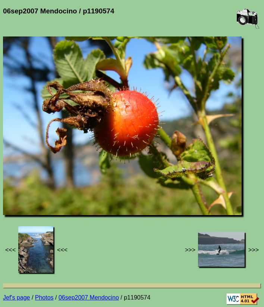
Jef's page (16, 297)
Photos (44, 297)
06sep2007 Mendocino (89, 297)
